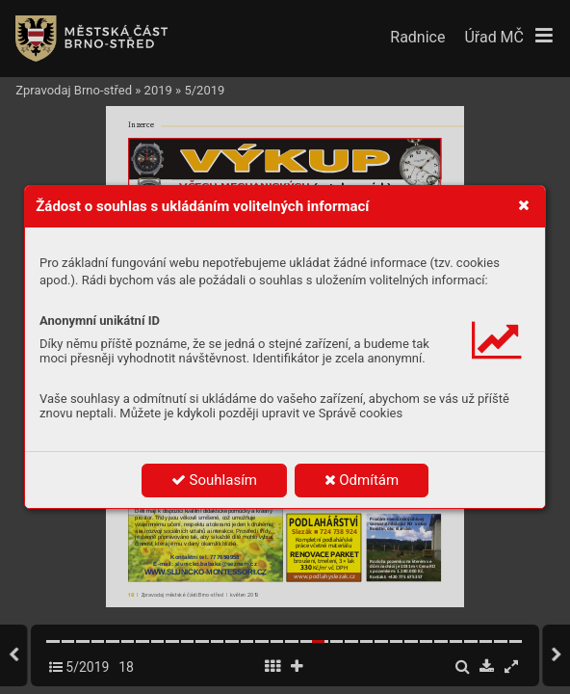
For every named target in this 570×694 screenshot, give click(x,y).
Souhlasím (214, 480)
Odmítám (362, 480)
